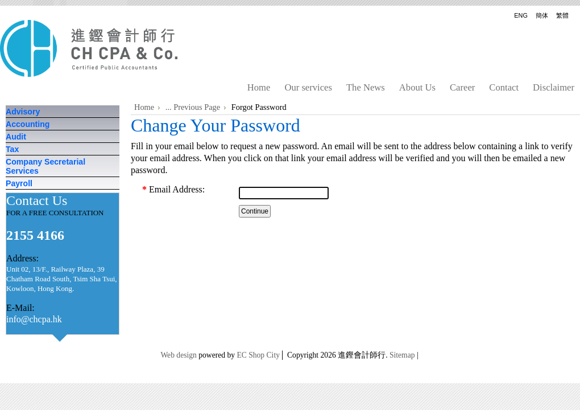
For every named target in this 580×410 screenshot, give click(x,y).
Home (144, 107)
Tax (12, 149)
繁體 (562, 15)
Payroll (19, 183)
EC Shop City (258, 355)
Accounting (27, 124)
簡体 (542, 15)
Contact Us (38, 200)
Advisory (23, 111)
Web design (178, 355)
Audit (16, 136)
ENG (521, 15)
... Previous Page (192, 107)
